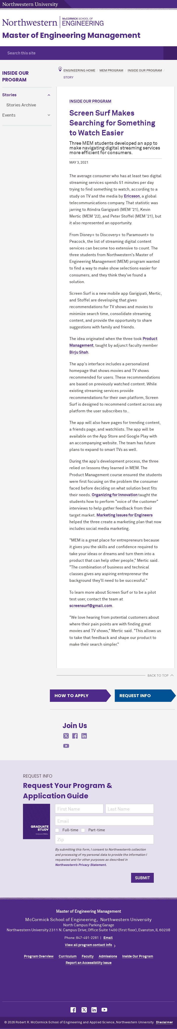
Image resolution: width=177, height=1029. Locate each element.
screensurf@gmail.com (90, 606)
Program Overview (39, 956)
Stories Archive (21, 105)
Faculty (88, 956)
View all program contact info (88, 945)
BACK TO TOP (158, 675)
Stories (9, 95)
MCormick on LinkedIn (94, 1010)
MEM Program (111, 70)
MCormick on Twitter (83, 1010)
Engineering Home (79, 70)
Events (9, 115)
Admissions (108, 956)
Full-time (66, 830)
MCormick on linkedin (84, 736)
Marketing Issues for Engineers (125, 515)
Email (108, 938)
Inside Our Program (15, 76)
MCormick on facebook (75, 736)
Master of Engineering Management (71, 35)
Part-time (93, 830)
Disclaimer (164, 1022)
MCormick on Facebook (72, 1010)
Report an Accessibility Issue (89, 963)
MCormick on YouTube (104, 1010)
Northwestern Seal (88, 984)
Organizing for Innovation (115, 495)
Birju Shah (78, 352)
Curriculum (68, 956)
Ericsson (132, 196)
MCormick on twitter (66, 736)
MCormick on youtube (66, 746)
